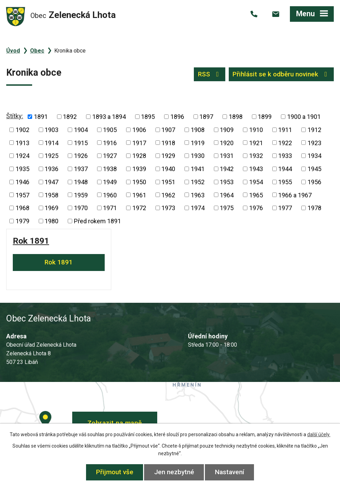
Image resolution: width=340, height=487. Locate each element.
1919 (198, 142)
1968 (22, 208)
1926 (81, 155)
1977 (285, 208)
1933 (285, 155)
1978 (314, 208)
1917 (139, 142)
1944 (285, 168)
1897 (206, 116)
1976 (256, 208)
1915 (81, 142)
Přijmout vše (114, 472)
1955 (285, 182)
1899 (265, 116)
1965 (256, 194)
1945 (314, 168)
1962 (168, 194)
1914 (51, 142)
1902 (22, 129)
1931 (227, 155)
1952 (198, 182)
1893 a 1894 (109, 116)
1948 (81, 182)
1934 (314, 155)
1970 (81, 208)
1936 (51, 168)
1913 (22, 142)
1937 (81, 168)
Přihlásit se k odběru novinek (281, 74)
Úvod (13, 50)
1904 (81, 129)
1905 (110, 129)
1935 (22, 168)
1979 (22, 221)
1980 (51, 221)
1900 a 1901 (304, 116)
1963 (198, 194)
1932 (256, 155)
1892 (70, 116)
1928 (139, 155)
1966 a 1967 (295, 194)
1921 (256, 142)
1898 (236, 116)
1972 (139, 208)
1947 (51, 182)
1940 (168, 168)
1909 (227, 129)
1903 (51, 129)
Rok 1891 (31, 241)
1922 (285, 142)
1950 (139, 182)
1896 (177, 116)
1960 (110, 194)
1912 (314, 129)
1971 (110, 208)
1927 (110, 155)
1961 (139, 194)
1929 (168, 155)
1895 (148, 116)
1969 (51, 208)
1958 (51, 194)
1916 (110, 142)
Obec (37, 50)
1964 (227, 194)
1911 (285, 129)
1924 (22, 155)
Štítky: (14, 116)
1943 (256, 168)
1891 (41, 116)
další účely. (318, 434)
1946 (22, 182)
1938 (110, 168)
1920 (227, 142)
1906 (139, 129)
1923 (314, 142)
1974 (198, 208)
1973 (168, 208)
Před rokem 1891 (97, 221)
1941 (198, 168)
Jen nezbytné (174, 472)
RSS (209, 74)
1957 (22, 194)
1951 (168, 182)
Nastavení (229, 472)
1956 (314, 182)
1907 (168, 129)
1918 (168, 142)
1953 (227, 182)
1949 (110, 182)
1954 (256, 182)
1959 (81, 194)
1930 (198, 155)
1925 (51, 155)
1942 (227, 168)
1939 (139, 168)
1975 (227, 208)
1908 (198, 129)
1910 (256, 129)
